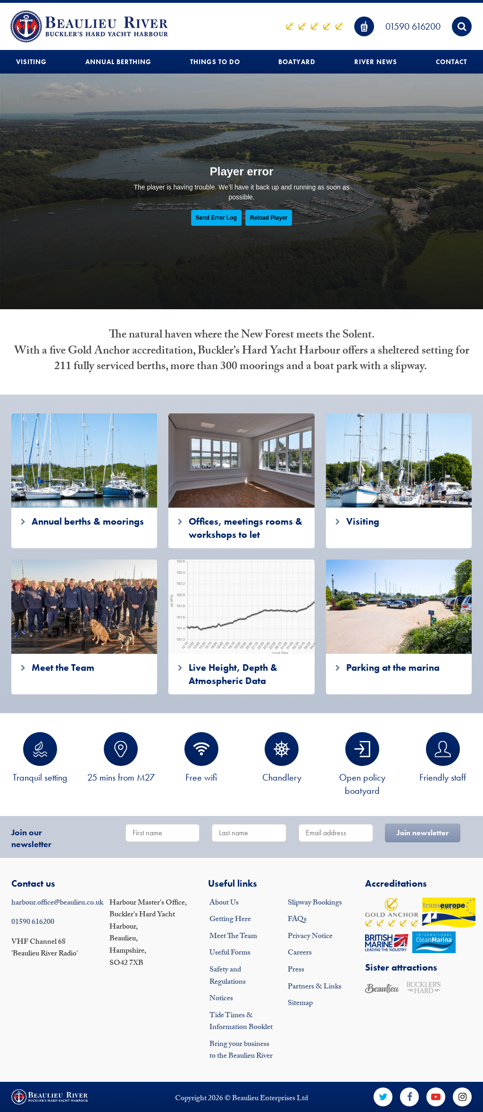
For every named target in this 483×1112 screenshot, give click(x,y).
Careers (300, 953)
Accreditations (396, 883)
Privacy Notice (310, 937)
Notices (221, 999)
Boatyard (297, 62)
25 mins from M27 (121, 757)
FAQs (297, 920)
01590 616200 (413, 26)
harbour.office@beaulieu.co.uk (57, 903)
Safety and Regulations (227, 976)
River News (375, 62)
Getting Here (230, 920)
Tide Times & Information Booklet (241, 1022)
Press (296, 970)
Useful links (232, 883)
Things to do (215, 62)
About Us (224, 903)
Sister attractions (401, 967)
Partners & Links (314, 987)
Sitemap (300, 1003)
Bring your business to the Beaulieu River (241, 1050)
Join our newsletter (31, 838)
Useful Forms (229, 953)
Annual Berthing (118, 62)
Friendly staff (442, 757)
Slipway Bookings (315, 903)
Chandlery (281, 757)
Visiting (31, 62)
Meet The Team (233, 937)
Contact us (33, 883)
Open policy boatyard (362, 764)
